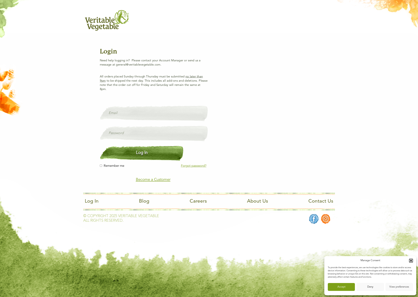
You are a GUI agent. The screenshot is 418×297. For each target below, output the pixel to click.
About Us (257, 201)
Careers (198, 201)
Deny (370, 287)
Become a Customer (153, 180)
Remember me (114, 165)
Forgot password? (193, 165)
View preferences (399, 287)
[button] (411, 260)
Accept (341, 287)
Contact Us (320, 201)
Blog (144, 201)
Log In (92, 201)
